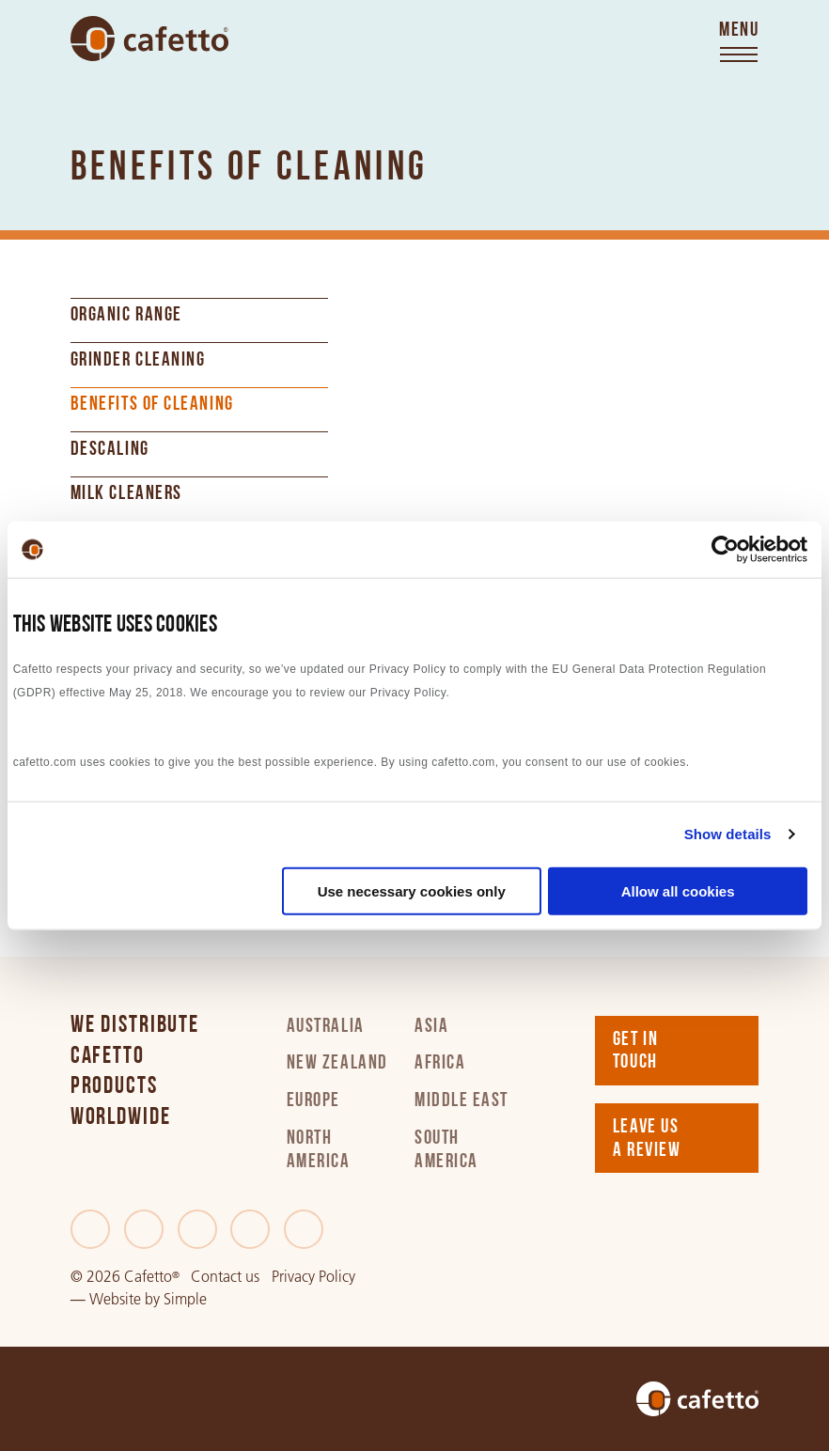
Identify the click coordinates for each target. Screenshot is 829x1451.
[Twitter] (144, 1229)
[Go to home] (149, 38)
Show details (728, 834)
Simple (185, 1299)
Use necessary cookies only (412, 890)
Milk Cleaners (126, 494)
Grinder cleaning (138, 360)
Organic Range (126, 315)
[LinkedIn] (197, 1229)
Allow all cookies (678, 890)
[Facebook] (90, 1229)
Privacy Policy (313, 1277)
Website (115, 1299)
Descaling (109, 450)
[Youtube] (303, 1229)
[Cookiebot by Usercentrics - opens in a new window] (725, 550)
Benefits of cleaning (152, 405)
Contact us (225, 1277)
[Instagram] (250, 1229)
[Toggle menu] (739, 43)
